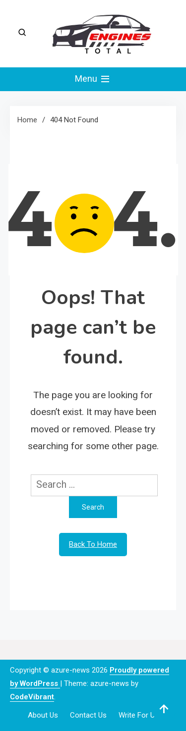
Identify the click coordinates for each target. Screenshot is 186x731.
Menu (93, 79)
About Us (43, 715)
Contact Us (88, 715)
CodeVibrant (32, 696)
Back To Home (93, 544)
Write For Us (139, 715)
